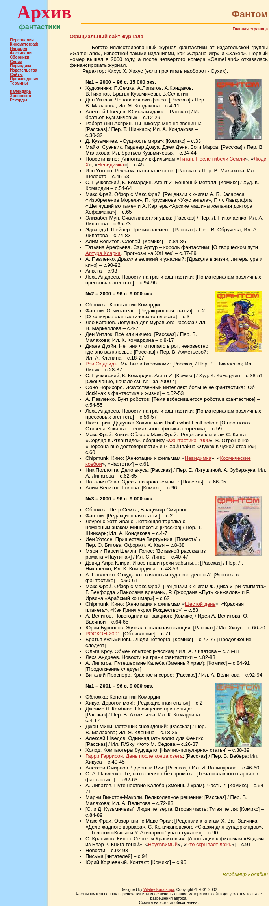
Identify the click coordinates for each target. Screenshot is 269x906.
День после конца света (154, 756)
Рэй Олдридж (101, 364)
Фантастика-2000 (189, 440)
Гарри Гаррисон (104, 756)
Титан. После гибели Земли (212, 159)
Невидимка (110, 165)
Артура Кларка (103, 253)
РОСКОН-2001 (102, 634)
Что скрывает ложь (209, 844)
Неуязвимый (163, 844)
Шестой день (200, 604)
